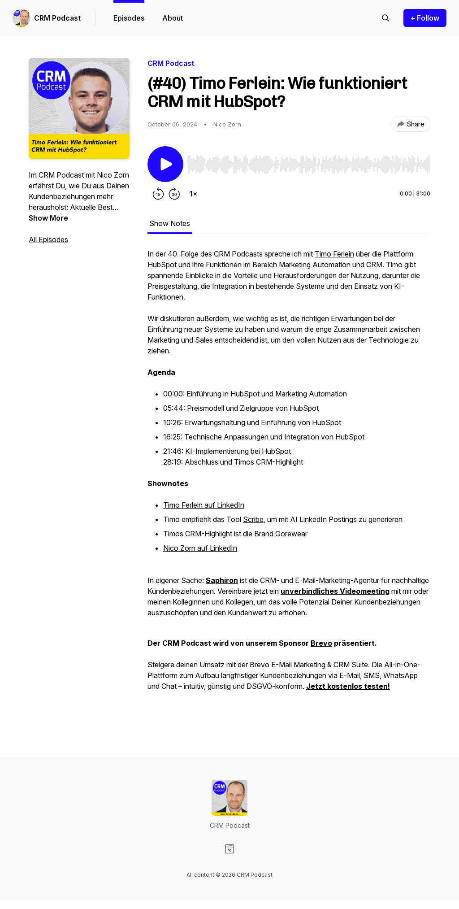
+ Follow (425, 17)
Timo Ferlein (334, 253)
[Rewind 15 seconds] (158, 193)
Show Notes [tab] (169, 223)
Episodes (128, 17)
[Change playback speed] (193, 193)
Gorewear (291, 533)
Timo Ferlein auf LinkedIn (203, 504)
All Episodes (48, 239)
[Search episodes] (385, 18)
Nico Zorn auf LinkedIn (200, 548)
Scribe (253, 519)
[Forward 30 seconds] (174, 193)
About (172, 17)
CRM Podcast (57, 17)
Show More (48, 217)
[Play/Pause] (165, 164)
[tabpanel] (288, 485)
